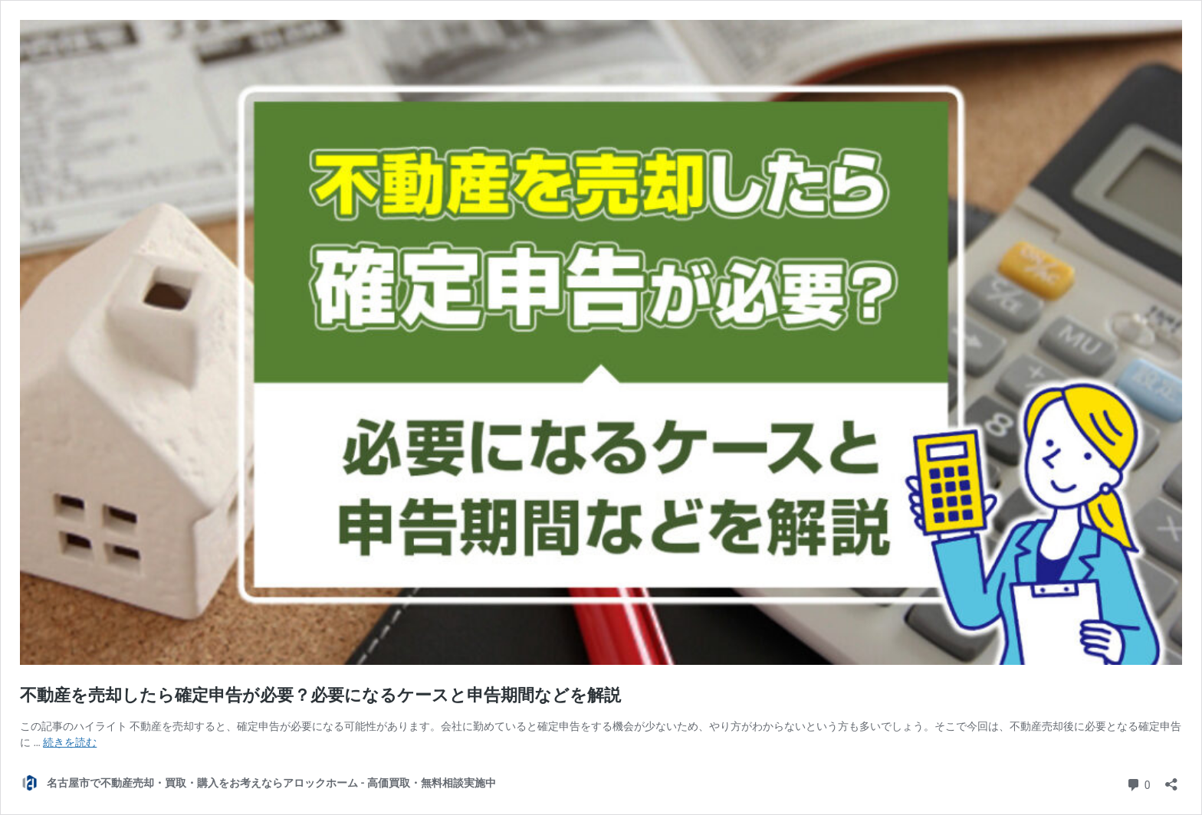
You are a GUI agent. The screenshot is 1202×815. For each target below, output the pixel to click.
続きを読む (70, 742)
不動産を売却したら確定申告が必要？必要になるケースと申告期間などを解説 (320, 695)
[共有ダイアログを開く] (1171, 779)
